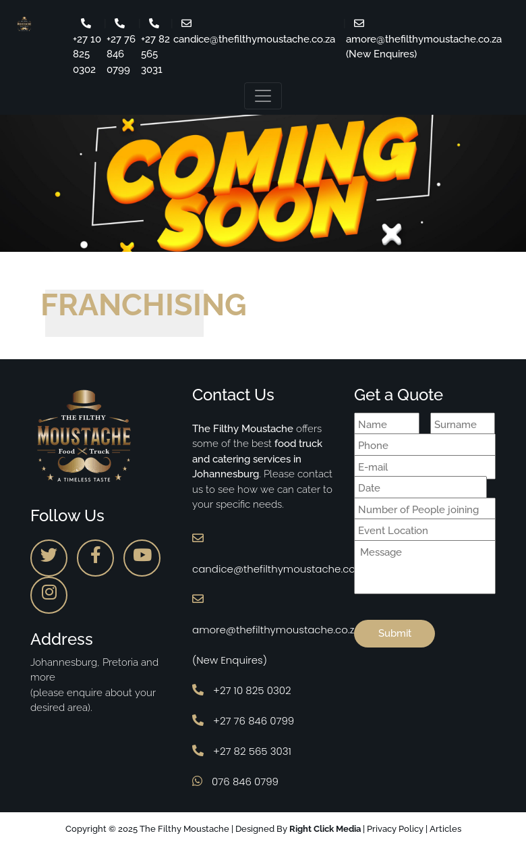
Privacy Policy (395, 829)
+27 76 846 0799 (243, 721)
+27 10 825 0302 (241, 690)
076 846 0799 (235, 781)
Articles (445, 829)
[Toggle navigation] (263, 95)
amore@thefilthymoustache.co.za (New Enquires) (424, 39)
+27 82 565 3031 (241, 751)
